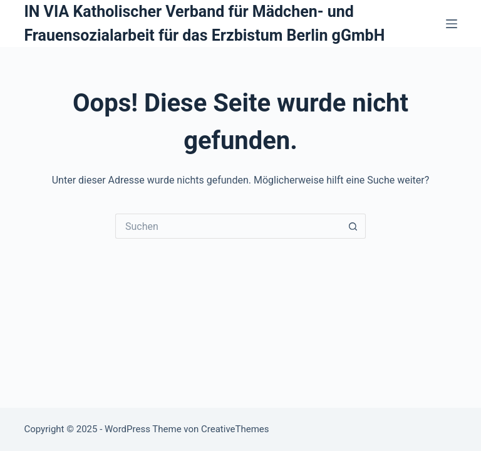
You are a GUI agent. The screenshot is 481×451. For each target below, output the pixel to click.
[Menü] (451, 23)
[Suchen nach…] (228, 226)
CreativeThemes (235, 429)
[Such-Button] (353, 226)
